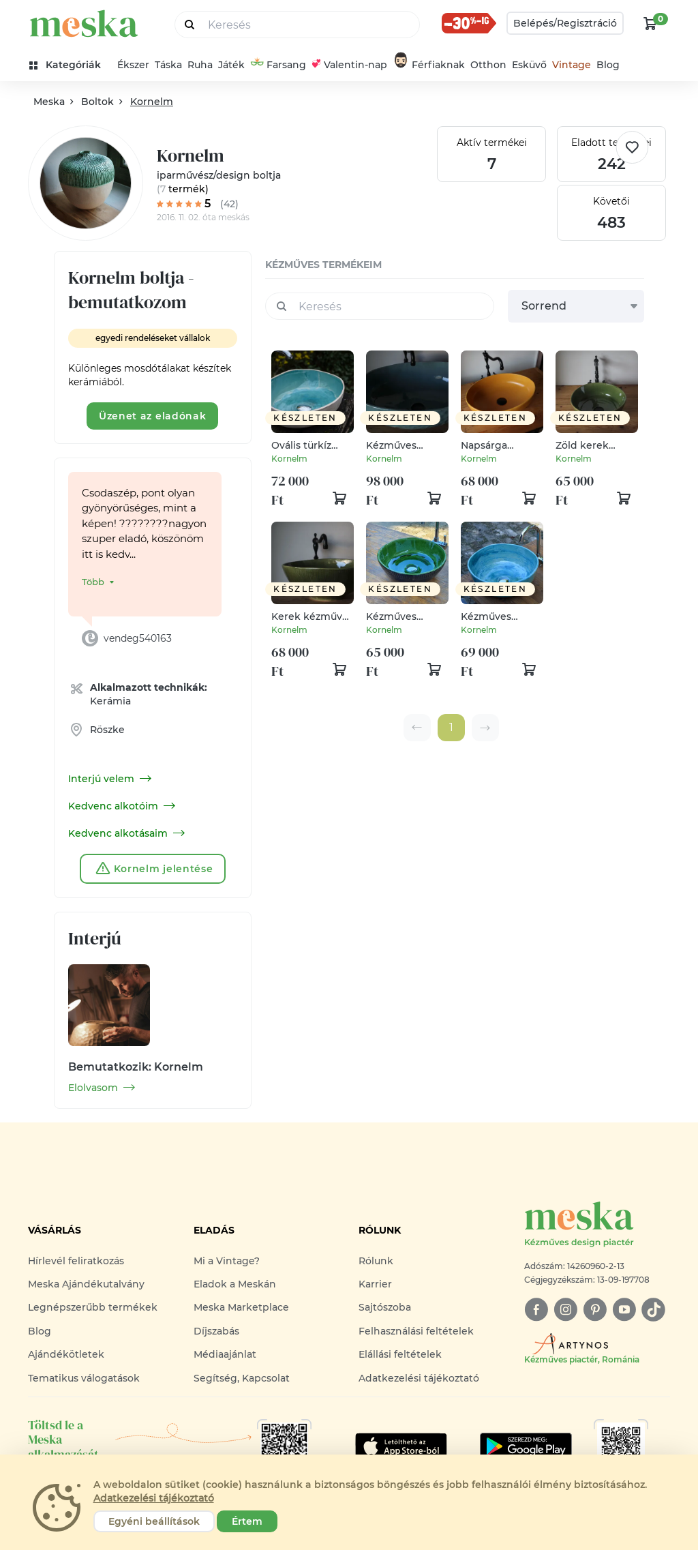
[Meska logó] (597, 1225)
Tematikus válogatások (84, 1378)
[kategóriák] (70, 65)
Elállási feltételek (400, 1354)
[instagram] (565, 1310)
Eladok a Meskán (235, 1284)
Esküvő (529, 65)
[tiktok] (653, 1310)
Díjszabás (216, 1331)
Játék (231, 65)
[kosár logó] (650, 23)
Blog (608, 65)
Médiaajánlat (225, 1354)
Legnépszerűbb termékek (92, 1307)
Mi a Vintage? (227, 1261)
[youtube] (624, 1310)
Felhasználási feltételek (416, 1331)
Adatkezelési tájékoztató (419, 1378)
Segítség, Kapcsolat (242, 1378)
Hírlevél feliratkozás (76, 1261)
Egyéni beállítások (154, 1521)
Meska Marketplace (241, 1307)
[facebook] (536, 1310)
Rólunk (376, 1261)
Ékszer (133, 65)
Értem (247, 1521)
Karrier (375, 1284)
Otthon (488, 65)
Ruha (200, 65)
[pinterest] (595, 1310)
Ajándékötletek (66, 1354)
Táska (168, 65)
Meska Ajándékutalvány (86, 1284)
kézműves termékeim (323, 264)
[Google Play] (401, 1446)
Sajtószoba (385, 1307)
